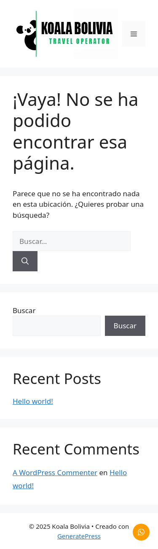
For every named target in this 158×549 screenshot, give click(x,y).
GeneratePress (79, 536)
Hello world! (33, 401)
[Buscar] (25, 261)
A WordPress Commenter (55, 472)
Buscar (24, 310)
